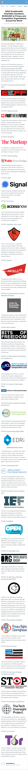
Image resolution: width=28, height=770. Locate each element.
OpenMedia (10, 521)
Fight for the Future (13, 111)
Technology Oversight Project (16, 701)
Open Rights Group (14, 551)
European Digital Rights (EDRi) (15, 431)
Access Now (10, 201)
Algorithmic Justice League (14, 224)
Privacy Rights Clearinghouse (14, 620)
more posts (11, 765)
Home (2, 6)
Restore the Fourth (12, 646)
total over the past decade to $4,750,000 (11, 68)
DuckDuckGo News (13, 23)
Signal (9, 177)
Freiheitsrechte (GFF (12, 465)
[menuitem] (2, 6)
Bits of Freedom (11, 327)
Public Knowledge (12, 156)
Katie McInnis (10, 763)
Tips (7, 6)
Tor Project (12, 731)
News (25, 6)
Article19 (9, 260)
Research (20, 6)
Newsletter (13, 6)
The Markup (11, 137)
